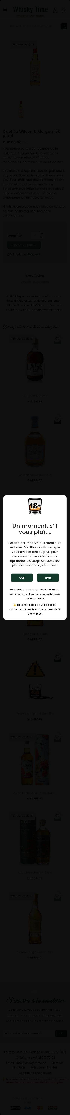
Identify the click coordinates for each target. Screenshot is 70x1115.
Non (48, 577)
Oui (22, 577)
